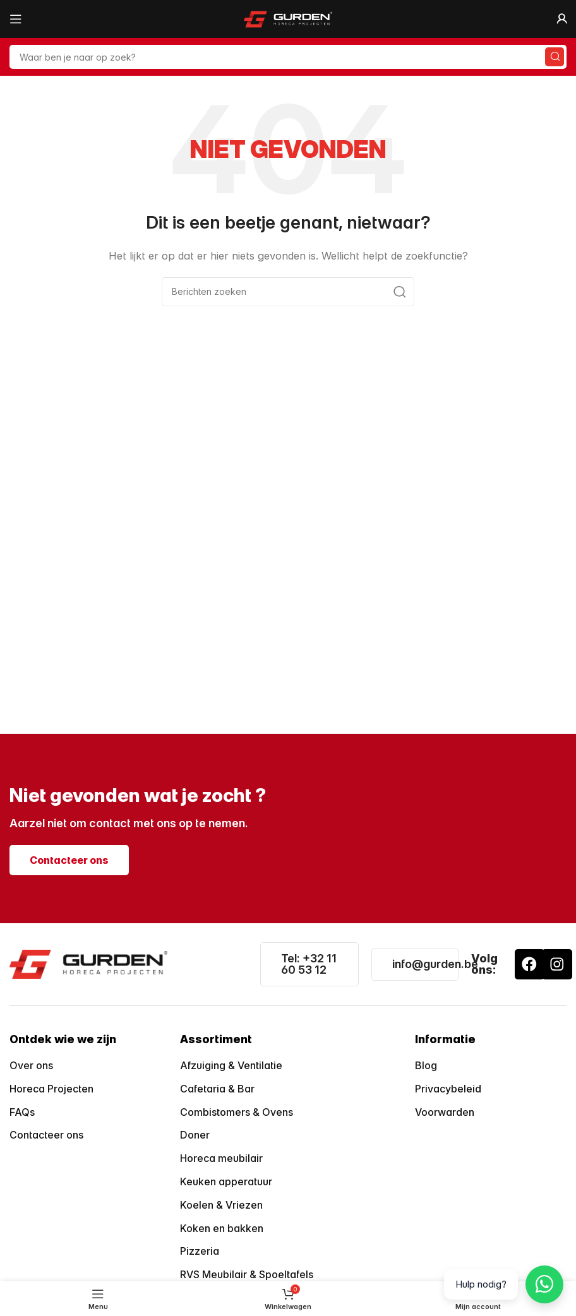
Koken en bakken (221, 1228)
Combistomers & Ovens (236, 1112)
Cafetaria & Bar (217, 1088)
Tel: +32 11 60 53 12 (309, 964)
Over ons (31, 1065)
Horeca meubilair (221, 1158)
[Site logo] (288, 18)
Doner (195, 1134)
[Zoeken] (288, 57)
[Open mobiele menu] (15, 19)
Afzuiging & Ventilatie (231, 1065)
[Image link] (88, 963)
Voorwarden (444, 1112)
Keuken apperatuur (226, 1181)
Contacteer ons (46, 1134)
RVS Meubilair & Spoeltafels (246, 1274)
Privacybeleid (448, 1088)
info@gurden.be (435, 964)
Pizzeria (199, 1251)
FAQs (22, 1112)
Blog (426, 1065)
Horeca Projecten (51, 1088)
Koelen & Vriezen (221, 1205)
